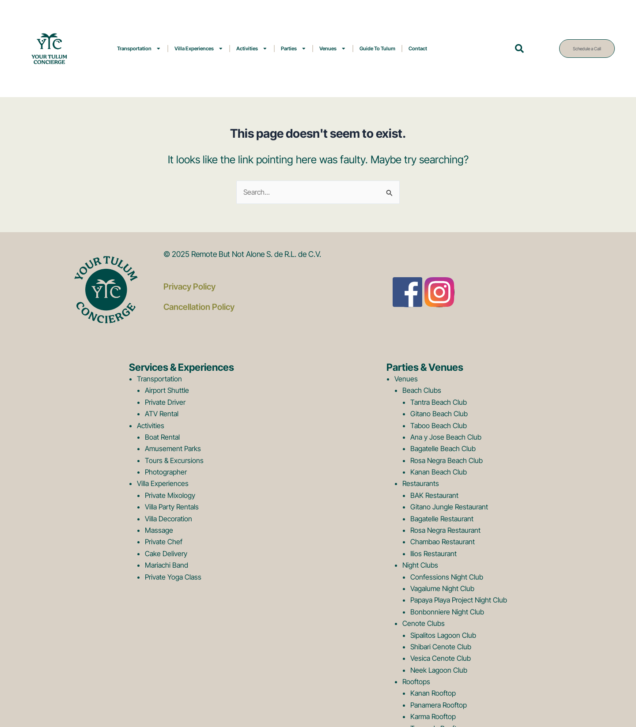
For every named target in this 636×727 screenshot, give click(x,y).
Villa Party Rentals (172, 506)
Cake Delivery (166, 553)
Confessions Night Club (446, 577)
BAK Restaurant (434, 495)
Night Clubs (420, 565)
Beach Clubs (421, 390)
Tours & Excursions (174, 460)
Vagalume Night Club (442, 588)
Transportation (139, 48)
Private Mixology (170, 495)
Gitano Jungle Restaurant (449, 506)
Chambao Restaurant (442, 541)
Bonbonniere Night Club (447, 611)
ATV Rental (161, 413)
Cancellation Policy (199, 306)
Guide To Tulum (377, 48)
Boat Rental (162, 437)
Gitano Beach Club (439, 413)
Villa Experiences (198, 48)
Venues (332, 48)
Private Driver (165, 402)
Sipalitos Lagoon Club (443, 635)
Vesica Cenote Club (440, 658)
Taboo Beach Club (438, 425)
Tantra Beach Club (438, 402)
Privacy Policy (189, 286)
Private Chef (163, 541)
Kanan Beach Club (438, 471)
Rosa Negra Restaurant (445, 530)
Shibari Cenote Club (440, 646)
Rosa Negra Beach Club (446, 460)
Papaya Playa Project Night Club (458, 599)
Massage (159, 530)
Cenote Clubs (423, 623)
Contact (418, 48)
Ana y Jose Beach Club (445, 437)
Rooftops (416, 681)
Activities (252, 48)
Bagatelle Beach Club (443, 448)
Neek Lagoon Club (438, 670)
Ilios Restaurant (433, 553)
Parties (294, 48)
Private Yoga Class (173, 577)
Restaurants (420, 483)
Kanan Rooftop (433, 693)
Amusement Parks (173, 448)
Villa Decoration (168, 518)
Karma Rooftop (433, 716)
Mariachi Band (166, 565)
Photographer (166, 471)
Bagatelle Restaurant (441, 518)
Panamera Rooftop (438, 705)
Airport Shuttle (167, 390)
